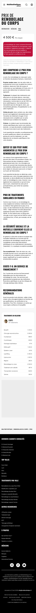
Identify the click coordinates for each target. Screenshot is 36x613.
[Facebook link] (18, 565)
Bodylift (18, 330)
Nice (3, 470)
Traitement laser (6, 515)
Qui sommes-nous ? (7, 535)
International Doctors (7, 559)
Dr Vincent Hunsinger (7, 444)
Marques (4, 553)
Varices (18, 374)
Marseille (4, 473)
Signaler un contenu (7, 541)
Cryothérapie (18, 340)
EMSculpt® (18, 347)
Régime (18, 361)
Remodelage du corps (18, 364)
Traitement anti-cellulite (18, 367)
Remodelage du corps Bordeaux (10, 497)
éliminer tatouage (6, 517)
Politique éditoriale (17, 599)
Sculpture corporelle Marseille (10, 494)
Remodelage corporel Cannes (9, 502)
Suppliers (4, 556)
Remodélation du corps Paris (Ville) (11, 486)
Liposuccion (18, 357)
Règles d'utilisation (24, 594)
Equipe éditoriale (6, 538)
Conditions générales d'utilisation (17, 602)
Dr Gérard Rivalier (6, 452)
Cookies (5, 597)
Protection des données (10, 594)
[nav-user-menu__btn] (32, 5)
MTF (3, 520)
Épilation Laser (18, 350)
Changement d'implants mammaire (11, 525)
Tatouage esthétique (7, 523)
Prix (19, 29)
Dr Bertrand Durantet (7, 447)
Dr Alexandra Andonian (8, 449)
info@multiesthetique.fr (24, 590)
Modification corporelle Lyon (9, 488)
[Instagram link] (12, 565)
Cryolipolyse (18, 337)
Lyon (3, 468)
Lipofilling (18, 354)
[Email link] (24, 565)
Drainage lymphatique (18, 343)
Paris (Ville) (5, 465)
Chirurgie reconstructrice (18, 333)
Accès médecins (6, 551)
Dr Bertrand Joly (6, 455)
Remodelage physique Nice (9, 491)
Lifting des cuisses (6, 512)
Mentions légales (26, 597)
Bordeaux (4, 476)
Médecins (14, 29)
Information (5, 29)
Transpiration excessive (18, 371)
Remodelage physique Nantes (10, 499)
